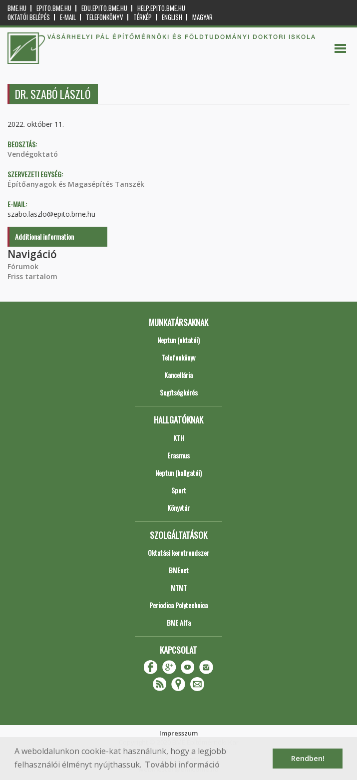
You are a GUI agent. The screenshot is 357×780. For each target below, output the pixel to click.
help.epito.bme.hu (161, 8)
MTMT (179, 587)
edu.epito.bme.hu (104, 8)
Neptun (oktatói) (178, 340)
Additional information (44, 236)
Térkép (142, 17)
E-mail (68, 17)
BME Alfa (179, 622)
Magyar (202, 17)
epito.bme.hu (53, 8)
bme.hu (16, 8)
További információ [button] (182, 764)
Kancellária (178, 375)
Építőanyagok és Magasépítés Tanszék (75, 184)
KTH (178, 437)
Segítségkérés (179, 392)
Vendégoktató (32, 154)
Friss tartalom (32, 276)
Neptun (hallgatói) (178, 472)
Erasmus (178, 455)
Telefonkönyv (104, 17)
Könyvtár (178, 507)
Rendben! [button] (308, 758)
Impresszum (178, 733)
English (172, 17)
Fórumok (22, 266)
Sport (178, 490)
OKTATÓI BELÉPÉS (28, 17)
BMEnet (179, 570)
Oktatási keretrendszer (178, 552)
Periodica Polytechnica (178, 605)
